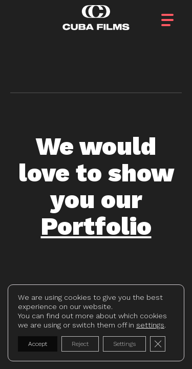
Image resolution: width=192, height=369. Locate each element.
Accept (37, 343)
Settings (124, 343)
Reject (80, 343)
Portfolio (96, 226)
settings (150, 325)
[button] (176, 17)
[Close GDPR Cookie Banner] (157, 344)
